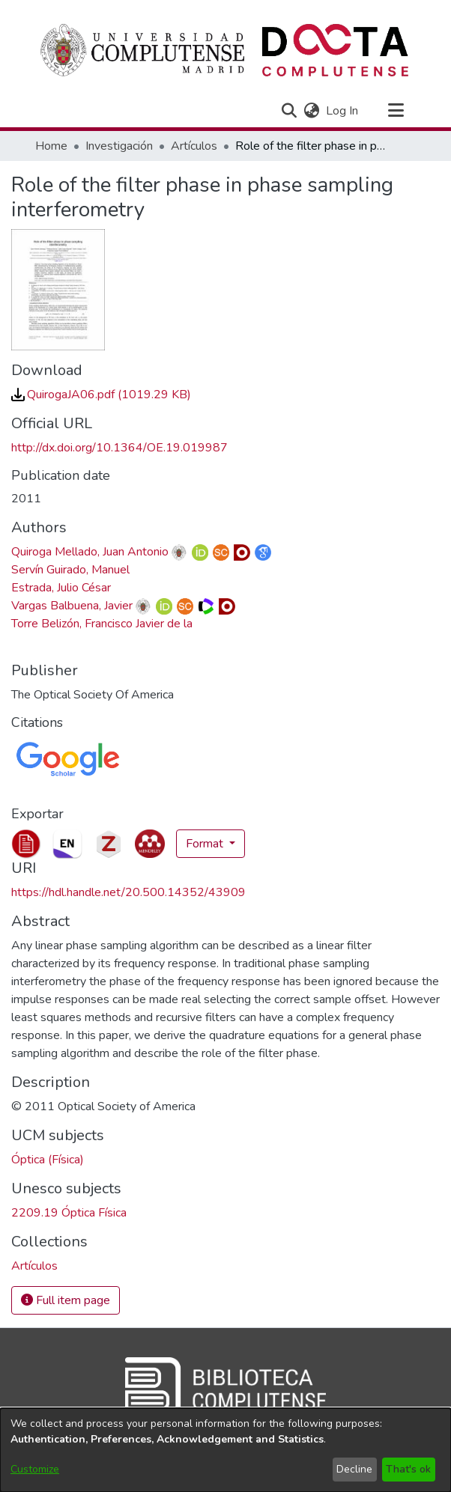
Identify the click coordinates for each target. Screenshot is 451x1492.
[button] (288, 111)
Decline (354, 1469)
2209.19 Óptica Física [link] (69, 1213)
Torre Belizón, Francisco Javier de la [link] (102, 623)
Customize (34, 1469)
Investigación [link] (119, 146)
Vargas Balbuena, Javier (72, 605)
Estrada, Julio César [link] (61, 587)
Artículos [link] (194, 146)
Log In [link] (343, 111)
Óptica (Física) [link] (47, 1159)
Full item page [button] (65, 1300)
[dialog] (225, 1450)
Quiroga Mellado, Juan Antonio (90, 551)
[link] (101, 394)
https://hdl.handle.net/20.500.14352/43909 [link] (128, 892)
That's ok (408, 1469)
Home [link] (51, 146)
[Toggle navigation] (396, 111)
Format (206, 843)
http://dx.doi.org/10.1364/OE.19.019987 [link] (119, 447)
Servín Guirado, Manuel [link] (70, 569)
